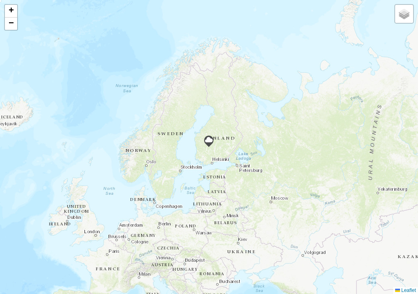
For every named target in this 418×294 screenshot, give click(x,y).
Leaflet (405, 290)
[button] (208, 141)
